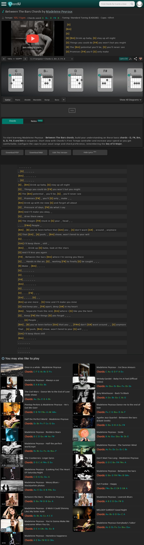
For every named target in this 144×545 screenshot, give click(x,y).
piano (17, 100)
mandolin (37, 100)
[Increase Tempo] (25, 59)
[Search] (131, 4)
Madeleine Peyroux (59, 11)
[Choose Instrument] (64, 100)
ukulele (27, 100)
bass (57, 100)
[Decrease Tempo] (3, 59)
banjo (47, 100)
